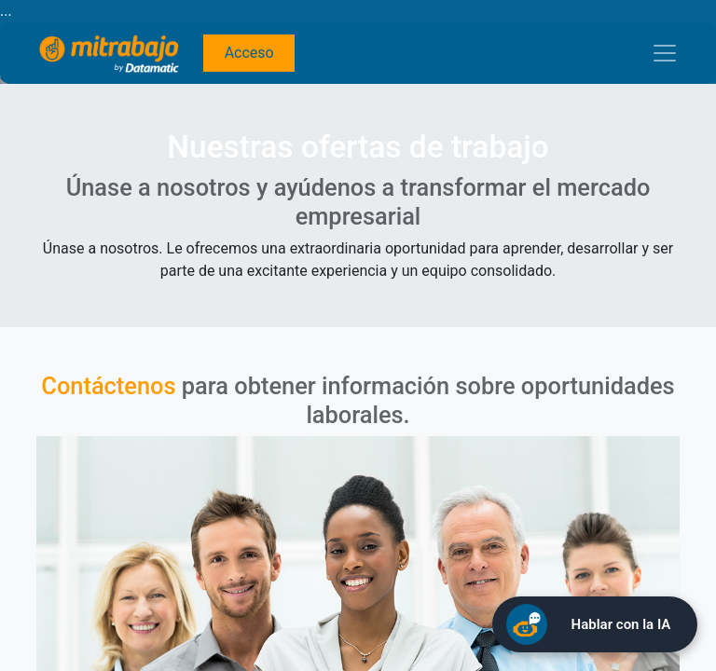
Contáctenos (108, 386)
